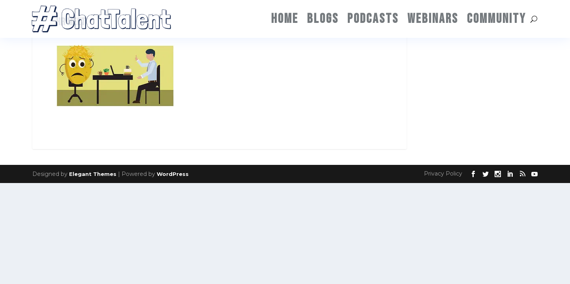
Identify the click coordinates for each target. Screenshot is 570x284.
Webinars (432, 19)
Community (496, 19)
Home (284, 19)
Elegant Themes (92, 174)
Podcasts (373, 19)
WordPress (173, 174)
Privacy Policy (443, 173)
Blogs (323, 19)
